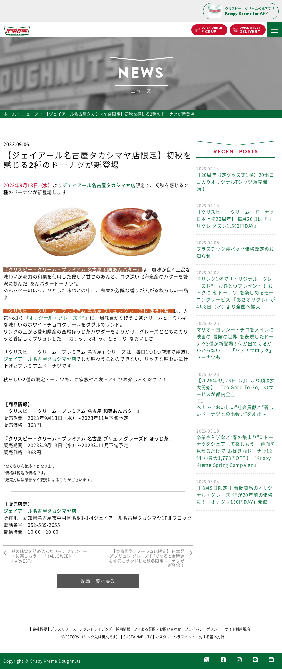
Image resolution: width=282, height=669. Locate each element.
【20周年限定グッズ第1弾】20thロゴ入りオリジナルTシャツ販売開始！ (235, 178)
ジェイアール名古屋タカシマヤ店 (98, 185)
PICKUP (211, 30)
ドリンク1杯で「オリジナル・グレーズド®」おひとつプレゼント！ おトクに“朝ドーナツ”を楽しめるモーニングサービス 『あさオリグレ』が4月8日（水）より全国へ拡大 (235, 289)
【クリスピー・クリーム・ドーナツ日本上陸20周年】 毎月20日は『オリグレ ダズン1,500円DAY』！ (235, 215)
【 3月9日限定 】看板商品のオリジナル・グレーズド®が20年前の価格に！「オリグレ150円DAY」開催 (235, 491)
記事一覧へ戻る (98, 581)
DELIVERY (249, 30)
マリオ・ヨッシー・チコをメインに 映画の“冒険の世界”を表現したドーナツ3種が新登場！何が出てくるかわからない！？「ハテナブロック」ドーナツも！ (235, 340)
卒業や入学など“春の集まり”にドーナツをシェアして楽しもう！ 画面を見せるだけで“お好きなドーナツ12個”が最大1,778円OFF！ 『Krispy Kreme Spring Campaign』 (235, 447)
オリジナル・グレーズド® (57, 318)
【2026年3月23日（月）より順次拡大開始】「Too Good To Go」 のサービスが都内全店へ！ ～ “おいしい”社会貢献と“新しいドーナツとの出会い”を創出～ (235, 393)
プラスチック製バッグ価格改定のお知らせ (235, 249)
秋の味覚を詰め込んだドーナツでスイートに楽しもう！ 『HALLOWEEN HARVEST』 (49, 556)
